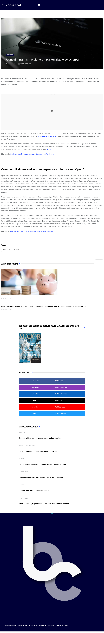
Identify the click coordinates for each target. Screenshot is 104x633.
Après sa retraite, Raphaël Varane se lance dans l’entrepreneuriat (44, 504)
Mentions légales (10, 626)
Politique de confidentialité (37, 626)
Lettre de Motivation (27, 446)
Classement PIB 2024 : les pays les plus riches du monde (41, 478)
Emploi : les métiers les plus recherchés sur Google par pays (42, 464)
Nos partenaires (23, 626)
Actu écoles (6, 299)
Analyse (22, 459)
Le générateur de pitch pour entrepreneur (35, 491)
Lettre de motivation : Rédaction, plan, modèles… (38, 451)
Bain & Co (50, 149)
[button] (39, 5)
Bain (4, 249)
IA (9, 249)
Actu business (24, 498)
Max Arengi (13, 64)
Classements (24, 472)
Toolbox (22, 433)
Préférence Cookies (62, 626)
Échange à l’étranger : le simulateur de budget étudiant (40, 438)
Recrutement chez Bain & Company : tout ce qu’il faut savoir (32, 231)
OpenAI (16, 249)
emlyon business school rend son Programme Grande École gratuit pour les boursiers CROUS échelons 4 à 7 (43, 306)
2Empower (50, 626)
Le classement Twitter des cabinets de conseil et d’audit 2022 (32, 154)
